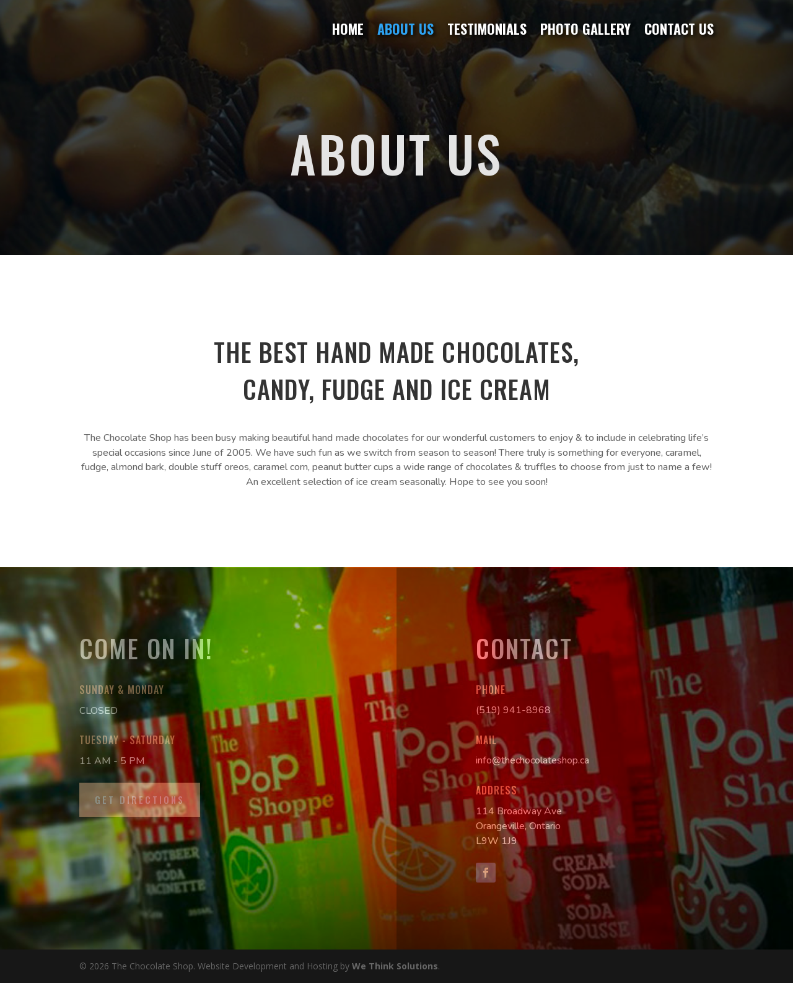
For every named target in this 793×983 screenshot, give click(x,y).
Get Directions (140, 799)
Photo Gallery (585, 29)
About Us (405, 29)
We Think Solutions (395, 966)
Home (348, 29)
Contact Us (679, 29)
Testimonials (487, 29)
